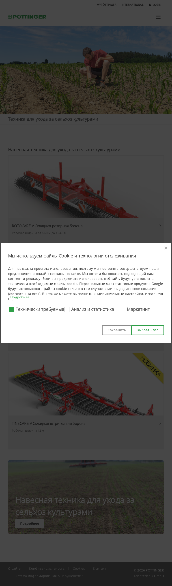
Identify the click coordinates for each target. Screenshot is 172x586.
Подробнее (20, 297)
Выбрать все (148, 330)
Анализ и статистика (92, 309)
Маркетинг (138, 309)
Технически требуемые (40, 309)
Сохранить (117, 330)
